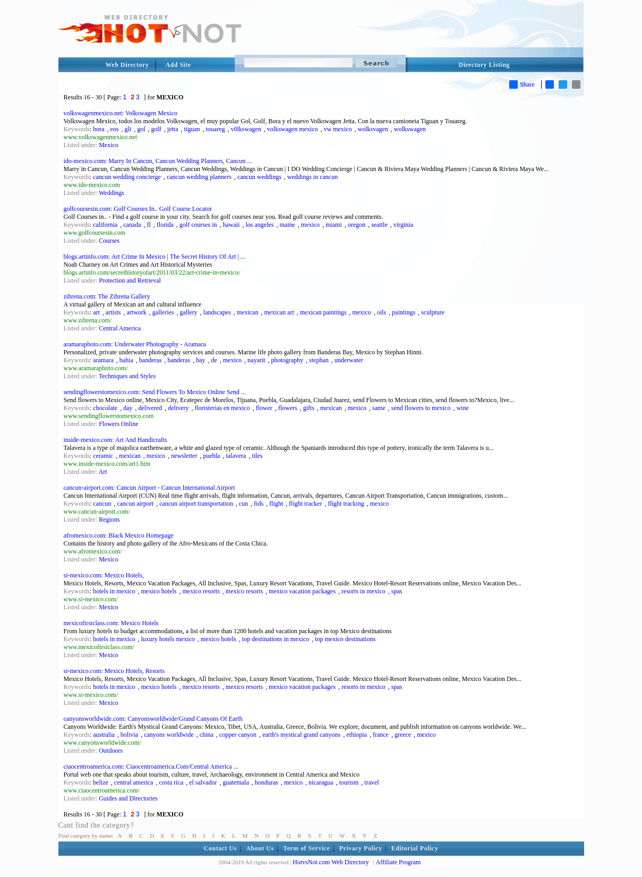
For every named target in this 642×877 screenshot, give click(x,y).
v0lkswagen (246, 129)
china (206, 734)
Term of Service (306, 848)
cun (243, 503)
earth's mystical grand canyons (301, 734)
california (105, 224)
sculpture (432, 312)
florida (165, 224)
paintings (403, 312)
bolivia (129, 734)
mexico (310, 224)
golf (156, 129)
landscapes (217, 312)
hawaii (230, 224)
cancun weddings (259, 177)
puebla (211, 455)
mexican (248, 312)
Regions (109, 519)
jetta (172, 129)
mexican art (279, 312)
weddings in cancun (312, 177)
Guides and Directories (128, 798)
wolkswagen (410, 129)
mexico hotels (159, 591)
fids (258, 503)
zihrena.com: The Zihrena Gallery (107, 296)
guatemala (235, 782)
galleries (163, 312)
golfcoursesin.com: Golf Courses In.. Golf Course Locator (138, 208)
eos (114, 129)
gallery (188, 312)
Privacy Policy (360, 848)
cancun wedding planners (199, 177)
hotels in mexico (114, 591)
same (379, 408)
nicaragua (321, 782)
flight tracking (346, 503)
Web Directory (127, 65)
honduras (266, 782)
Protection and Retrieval (130, 280)
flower (263, 408)
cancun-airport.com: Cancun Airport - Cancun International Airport (149, 487)
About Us (259, 848)
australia (104, 734)
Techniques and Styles (127, 376)
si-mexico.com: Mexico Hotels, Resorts (114, 671)
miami (334, 224)
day (127, 408)
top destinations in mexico (275, 639)
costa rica (171, 782)
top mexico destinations (345, 639)
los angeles (259, 224)
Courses (109, 240)
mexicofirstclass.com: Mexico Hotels (111, 623)
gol (141, 129)
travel (371, 782)
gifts (308, 408)
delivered (150, 408)
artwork (137, 312)
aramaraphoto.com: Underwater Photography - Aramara (135, 344)
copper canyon (237, 734)
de (214, 360)
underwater (349, 360)
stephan (319, 360)
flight (276, 503)
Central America (120, 328)
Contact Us (220, 848)
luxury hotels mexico (168, 639)
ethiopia (356, 734)
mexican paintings (323, 312)
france (381, 734)
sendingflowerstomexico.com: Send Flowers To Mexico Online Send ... (155, 392)
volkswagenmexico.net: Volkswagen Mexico (121, 113)
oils (381, 312)
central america (133, 782)
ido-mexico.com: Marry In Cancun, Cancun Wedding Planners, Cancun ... (158, 161)
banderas (150, 360)
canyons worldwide (169, 734)
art (96, 312)
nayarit (256, 360)
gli (128, 129)
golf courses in (198, 224)
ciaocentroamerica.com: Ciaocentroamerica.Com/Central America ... (151, 766)
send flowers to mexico (421, 408)
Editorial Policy (414, 848)
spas (397, 591)
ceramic (103, 455)
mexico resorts (200, 591)
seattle (379, 224)
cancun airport (135, 503)
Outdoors (111, 750)
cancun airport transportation (196, 503)
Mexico (108, 145)
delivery (178, 408)
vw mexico (337, 129)
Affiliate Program (398, 862)
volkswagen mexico (292, 129)
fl (148, 224)
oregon (356, 224)
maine (287, 224)
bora (98, 129)
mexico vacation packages (302, 591)
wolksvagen (372, 129)
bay (200, 360)
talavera (236, 455)
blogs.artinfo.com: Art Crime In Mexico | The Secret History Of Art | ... (154, 256)
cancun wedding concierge (127, 177)
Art (103, 471)
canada (132, 224)
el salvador (203, 782)
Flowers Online (118, 424)
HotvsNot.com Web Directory (331, 862)
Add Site (178, 65)
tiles (257, 455)
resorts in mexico (363, 591)
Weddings (111, 193)
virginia (403, 224)
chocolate (105, 408)
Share (521, 84)
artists (113, 312)
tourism (349, 782)
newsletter (184, 455)
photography (287, 360)
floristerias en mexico (222, 408)
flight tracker (305, 503)
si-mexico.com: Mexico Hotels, (104, 575)
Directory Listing (484, 65)
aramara (103, 360)
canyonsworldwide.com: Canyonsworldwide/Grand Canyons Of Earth (153, 718)
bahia (126, 360)
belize (100, 782)
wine (462, 408)
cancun (102, 503)
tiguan (192, 129)
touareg (215, 129)
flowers (287, 408)
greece (403, 734)
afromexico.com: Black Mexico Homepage (119, 535)
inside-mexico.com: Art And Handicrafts (115, 440)
